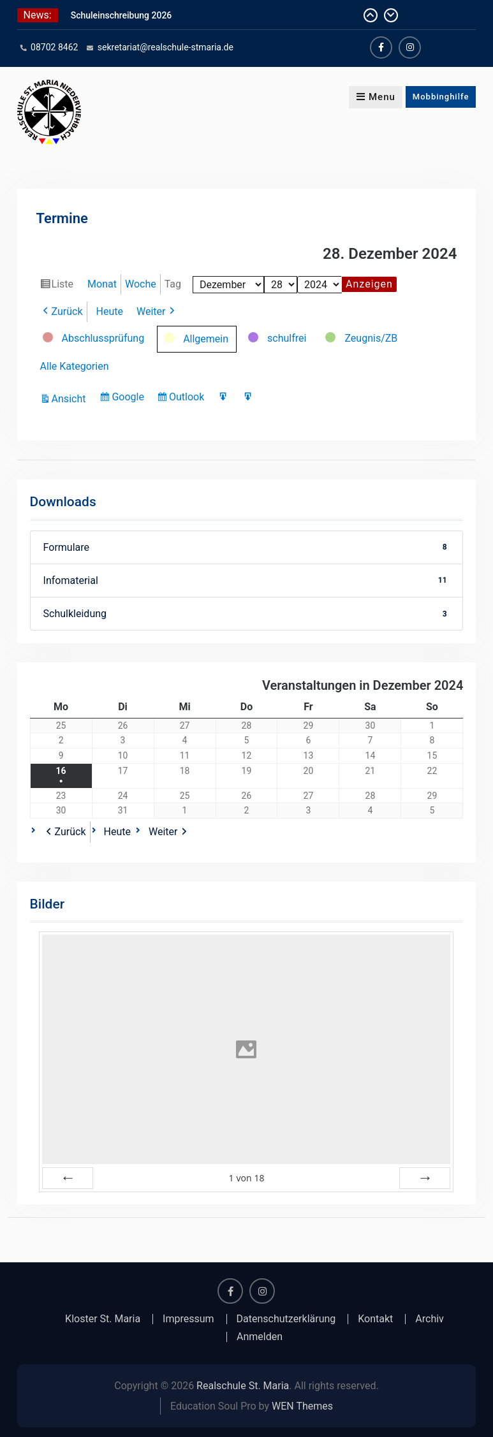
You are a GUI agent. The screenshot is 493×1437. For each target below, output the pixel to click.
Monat (102, 284)
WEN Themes (302, 1406)
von (246, 1178)
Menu (375, 97)
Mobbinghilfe (441, 96)
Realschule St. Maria (242, 1386)
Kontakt (375, 1319)
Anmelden (260, 1337)
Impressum (188, 1319)
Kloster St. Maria (102, 1319)
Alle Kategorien (74, 366)
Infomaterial (246, 580)
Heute (109, 311)
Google (129, 398)
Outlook (188, 398)
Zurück (67, 311)
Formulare (246, 547)
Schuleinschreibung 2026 (121, 15)
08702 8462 (54, 47)
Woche (140, 284)
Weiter (150, 311)
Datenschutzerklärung (286, 1319)
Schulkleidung (246, 614)
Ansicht (71, 399)
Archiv (429, 1319)
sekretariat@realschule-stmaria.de (165, 47)
